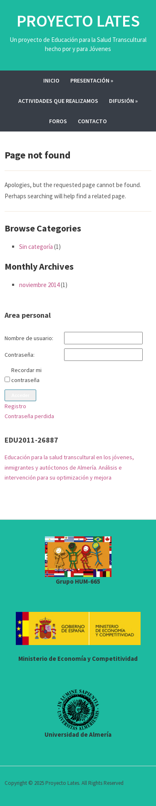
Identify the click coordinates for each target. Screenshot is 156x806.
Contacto (92, 121)
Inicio (51, 80)
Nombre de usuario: (29, 338)
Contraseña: (20, 354)
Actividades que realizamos (58, 101)
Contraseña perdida (29, 416)
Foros (58, 121)
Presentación (91, 80)
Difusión (123, 101)
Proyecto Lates (78, 20)
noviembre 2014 (39, 285)
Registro (15, 406)
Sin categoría (36, 247)
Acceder (20, 395)
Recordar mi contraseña (26, 375)
